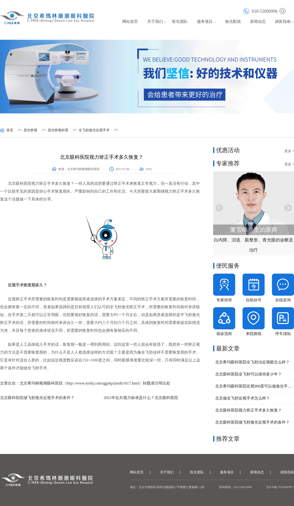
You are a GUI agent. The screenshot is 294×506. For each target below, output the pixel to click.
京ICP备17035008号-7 (280, 487)
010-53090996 (260, 10)
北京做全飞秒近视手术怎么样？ (242, 398)
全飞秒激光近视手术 (94, 130)
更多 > (289, 151)
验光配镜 (233, 21)
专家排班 (224, 300)
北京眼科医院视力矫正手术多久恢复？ (248, 410)
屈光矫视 (30, 130)
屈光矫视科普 (58, 130)
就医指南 (283, 21)
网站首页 (130, 21)
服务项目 (205, 21)
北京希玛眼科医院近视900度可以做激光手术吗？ (253, 386)
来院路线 (253, 334)
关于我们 (155, 21)
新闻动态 (258, 21)
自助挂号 (253, 300)
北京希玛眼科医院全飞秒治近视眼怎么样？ (252, 362)
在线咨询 (283, 300)
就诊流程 (224, 334)
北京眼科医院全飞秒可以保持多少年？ (248, 374)
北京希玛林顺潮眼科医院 (83, 169)
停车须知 (283, 334)
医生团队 (180, 21)
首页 (9, 130)
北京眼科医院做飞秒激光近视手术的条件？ (37, 398)
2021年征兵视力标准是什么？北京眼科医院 (141, 398)
